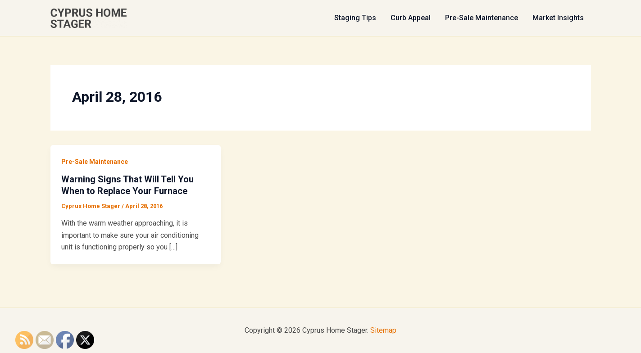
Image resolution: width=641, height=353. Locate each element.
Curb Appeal (411, 18)
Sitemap (383, 330)
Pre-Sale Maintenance (481, 18)
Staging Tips (355, 18)
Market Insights (558, 18)
